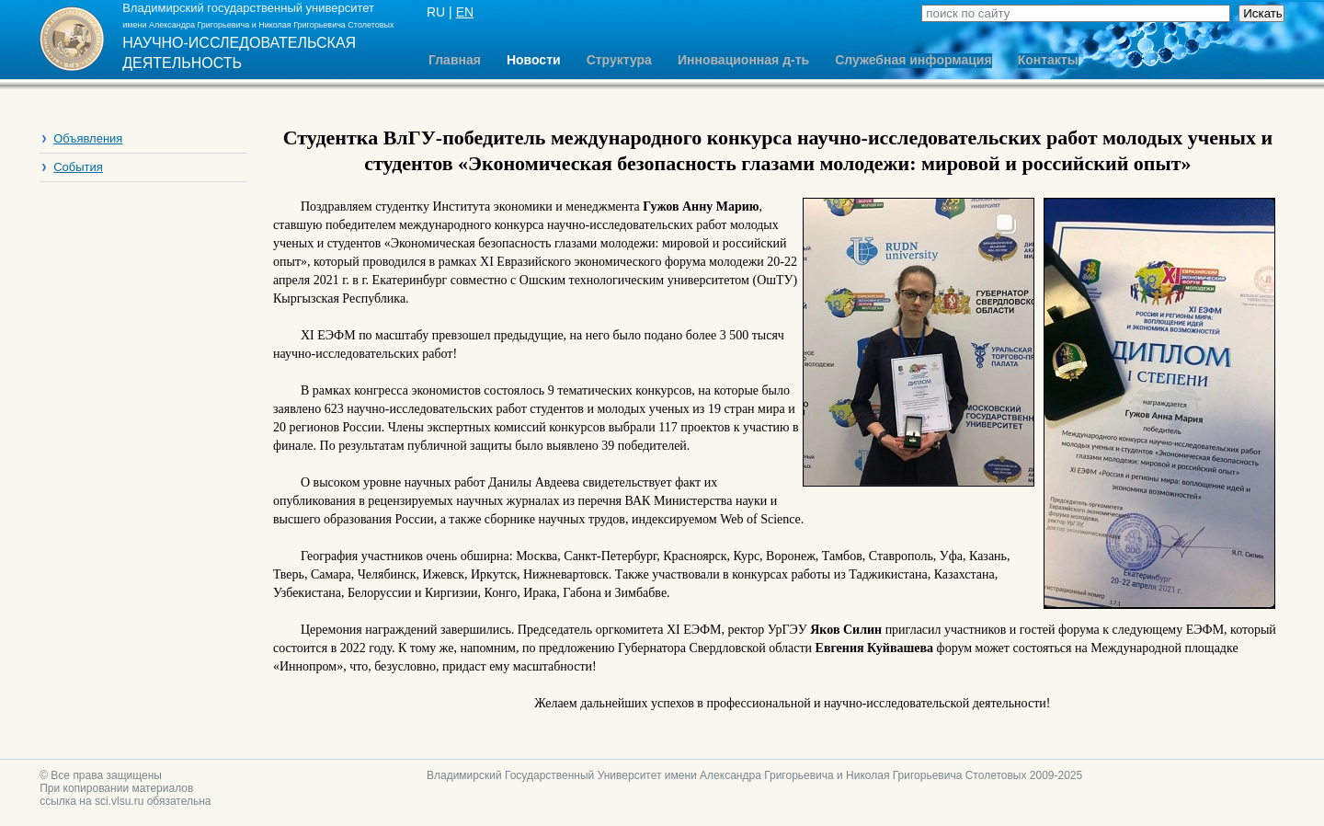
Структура (619, 60)
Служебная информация (913, 60)
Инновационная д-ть (743, 60)
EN (465, 12)
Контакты (1048, 60)
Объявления (87, 138)
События (78, 167)
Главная (454, 60)
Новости (534, 60)
